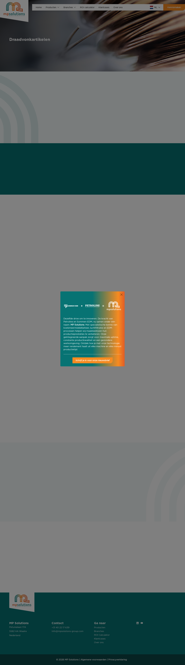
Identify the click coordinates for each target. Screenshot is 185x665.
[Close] (121, 294)
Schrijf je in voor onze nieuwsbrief (93, 360)
